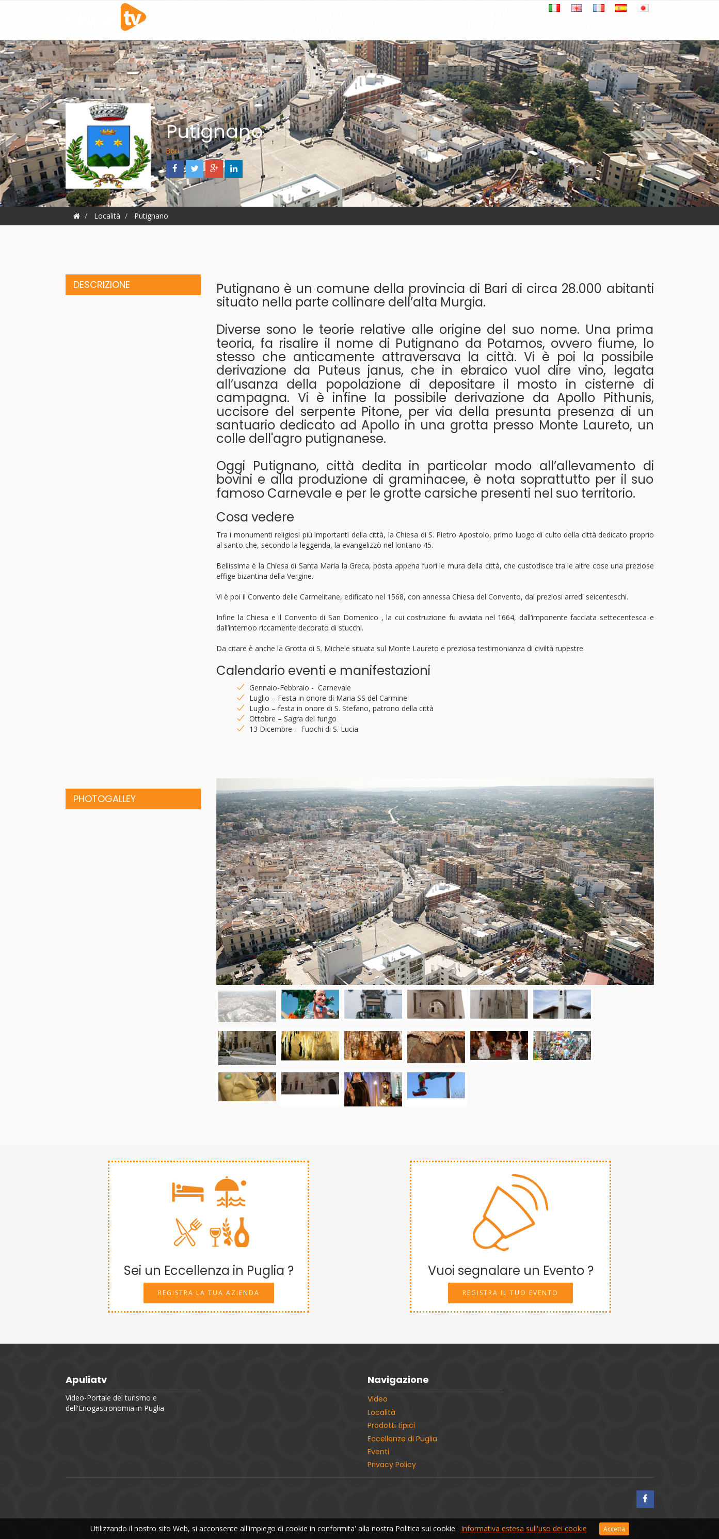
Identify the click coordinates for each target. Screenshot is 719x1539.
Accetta (614, 1529)
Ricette (477, 31)
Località (379, 31)
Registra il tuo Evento (510, 1292)
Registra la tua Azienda (209, 1292)
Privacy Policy (392, 1464)
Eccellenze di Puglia (538, 31)
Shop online (607, 31)
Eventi (652, 31)
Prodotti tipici (429, 31)
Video (340, 31)
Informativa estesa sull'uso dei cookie (524, 1528)
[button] (249, 881)
